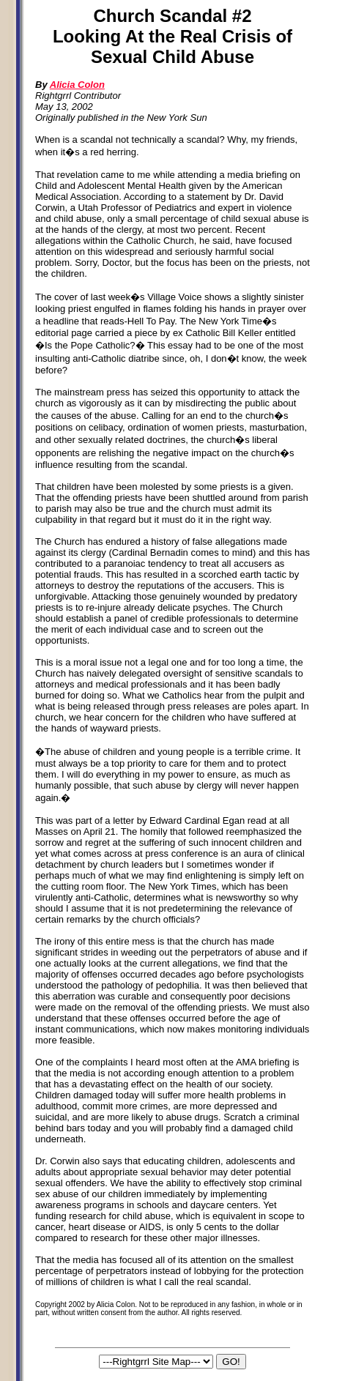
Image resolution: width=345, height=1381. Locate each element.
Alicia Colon (77, 84)
